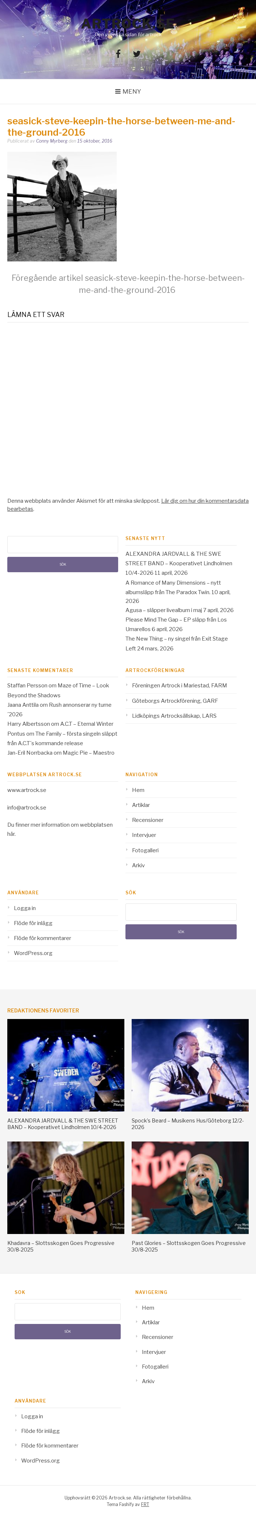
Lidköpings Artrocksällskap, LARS (174, 716)
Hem (138, 790)
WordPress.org (33, 953)
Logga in (25, 908)
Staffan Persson (27, 685)
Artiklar (141, 805)
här (11, 834)
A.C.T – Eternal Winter (86, 724)
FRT (145, 1504)
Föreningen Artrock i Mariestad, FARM (179, 685)
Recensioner (147, 820)
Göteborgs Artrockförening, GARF (175, 701)
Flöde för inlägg (33, 923)
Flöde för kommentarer (42, 938)
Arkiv (138, 865)
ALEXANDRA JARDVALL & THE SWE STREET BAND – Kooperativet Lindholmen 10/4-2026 (178, 564)
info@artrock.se (26, 807)
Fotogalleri (145, 850)
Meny (132, 91)
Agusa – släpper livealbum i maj (163, 610)
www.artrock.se (26, 790)
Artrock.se (128, 24)
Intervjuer (144, 835)
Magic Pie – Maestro (89, 753)
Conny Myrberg (51, 141)
